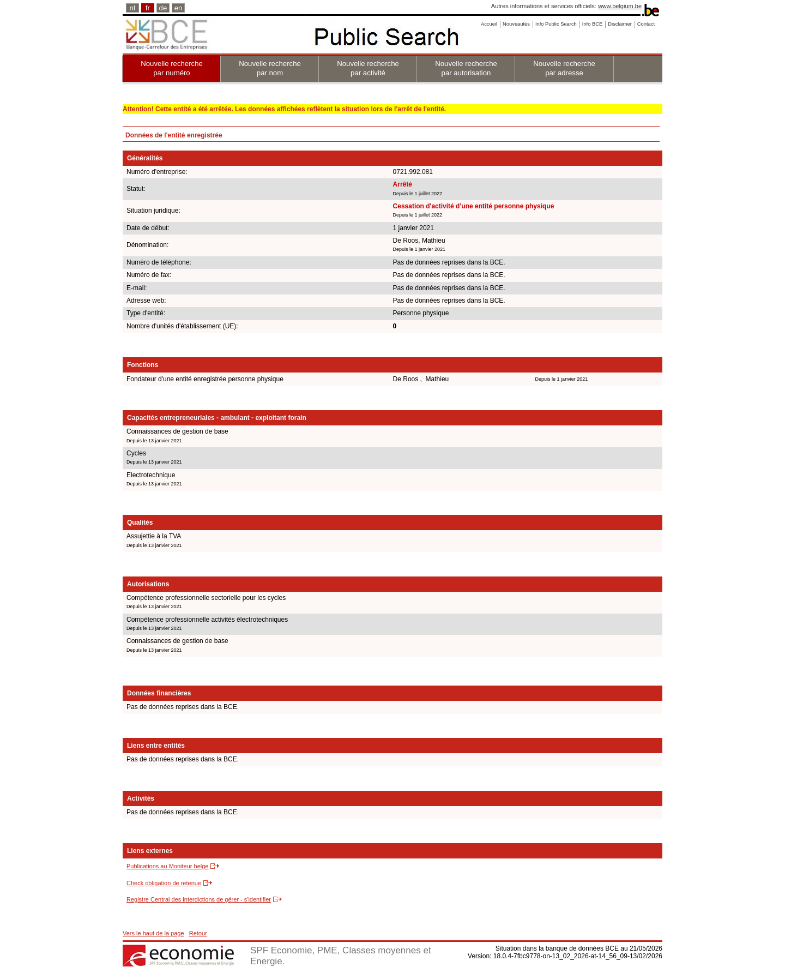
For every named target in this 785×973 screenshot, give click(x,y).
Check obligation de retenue (163, 883)
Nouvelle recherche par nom (270, 68)
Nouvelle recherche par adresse (564, 68)
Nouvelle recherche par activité (368, 68)
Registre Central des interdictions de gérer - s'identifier (198, 899)
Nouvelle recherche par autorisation (466, 68)
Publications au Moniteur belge (167, 866)
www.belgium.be (620, 6)
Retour (198, 933)
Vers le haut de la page (153, 933)
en (178, 8)
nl (132, 8)
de (163, 8)
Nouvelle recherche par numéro (172, 68)
